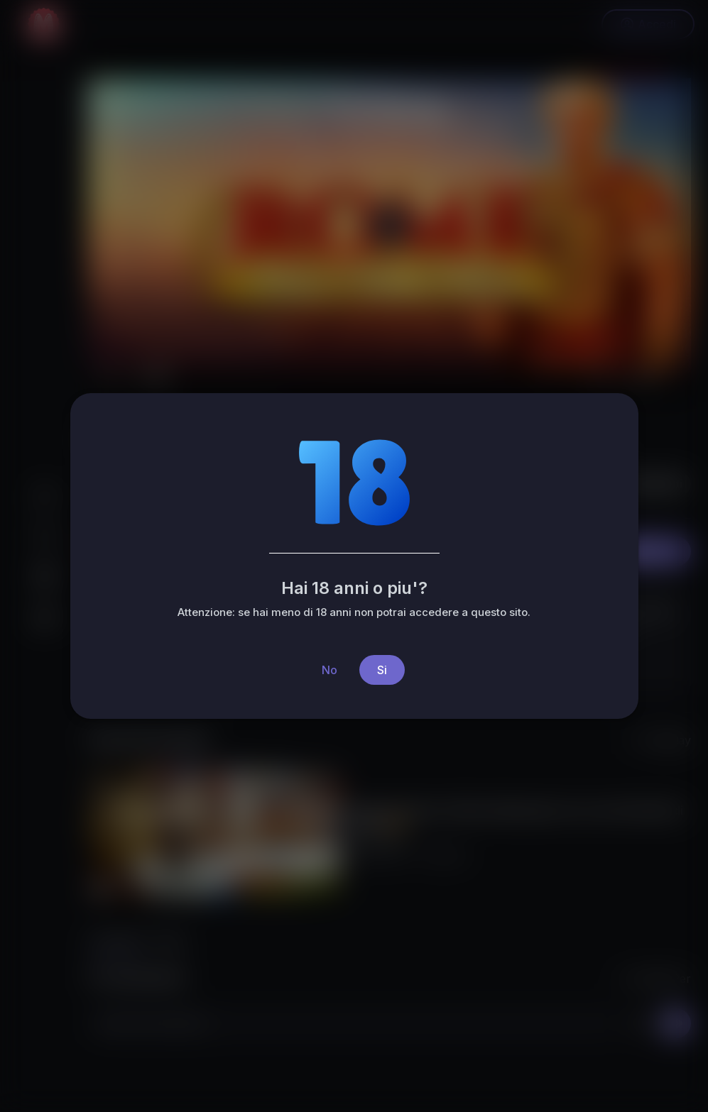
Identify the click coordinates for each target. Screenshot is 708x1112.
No (329, 670)
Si (382, 670)
